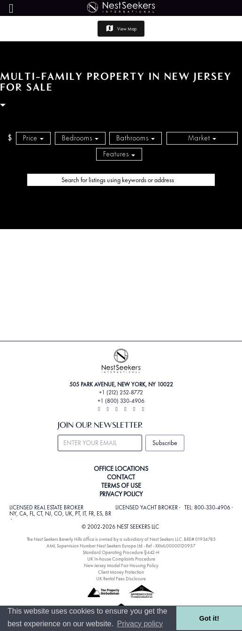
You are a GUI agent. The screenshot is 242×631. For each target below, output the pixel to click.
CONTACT (121, 477)
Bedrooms (80, 138)
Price (33, 138)
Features (119, 154)
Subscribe (164, 443)
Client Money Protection (121, 572)
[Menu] (11, 8)
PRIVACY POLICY (121, 494)
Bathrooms (135, 138)
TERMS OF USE (121, 485)
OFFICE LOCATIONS (121, 468)
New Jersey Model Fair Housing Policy (121, 565)
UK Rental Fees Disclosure (121, 579)
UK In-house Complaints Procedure (121, 559)
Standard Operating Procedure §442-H (121, 552)
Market (202, 138)
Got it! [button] (209, 618)
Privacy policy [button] (140, 624)
